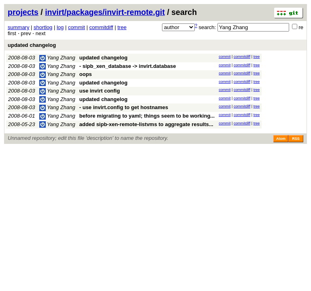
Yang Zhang (57, 58)
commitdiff (101, 27)
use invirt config (99, 91)
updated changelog (32, 45)
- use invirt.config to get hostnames (123, 107)
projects (23, 12)
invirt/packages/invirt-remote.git (105, 12)
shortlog (43, 27)
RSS (296, 139)
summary (18, 27)
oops (85, 74)
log (60, 27)
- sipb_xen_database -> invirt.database (127, 66)
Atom (280, 139)
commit (76, 27)
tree (121, 27)
